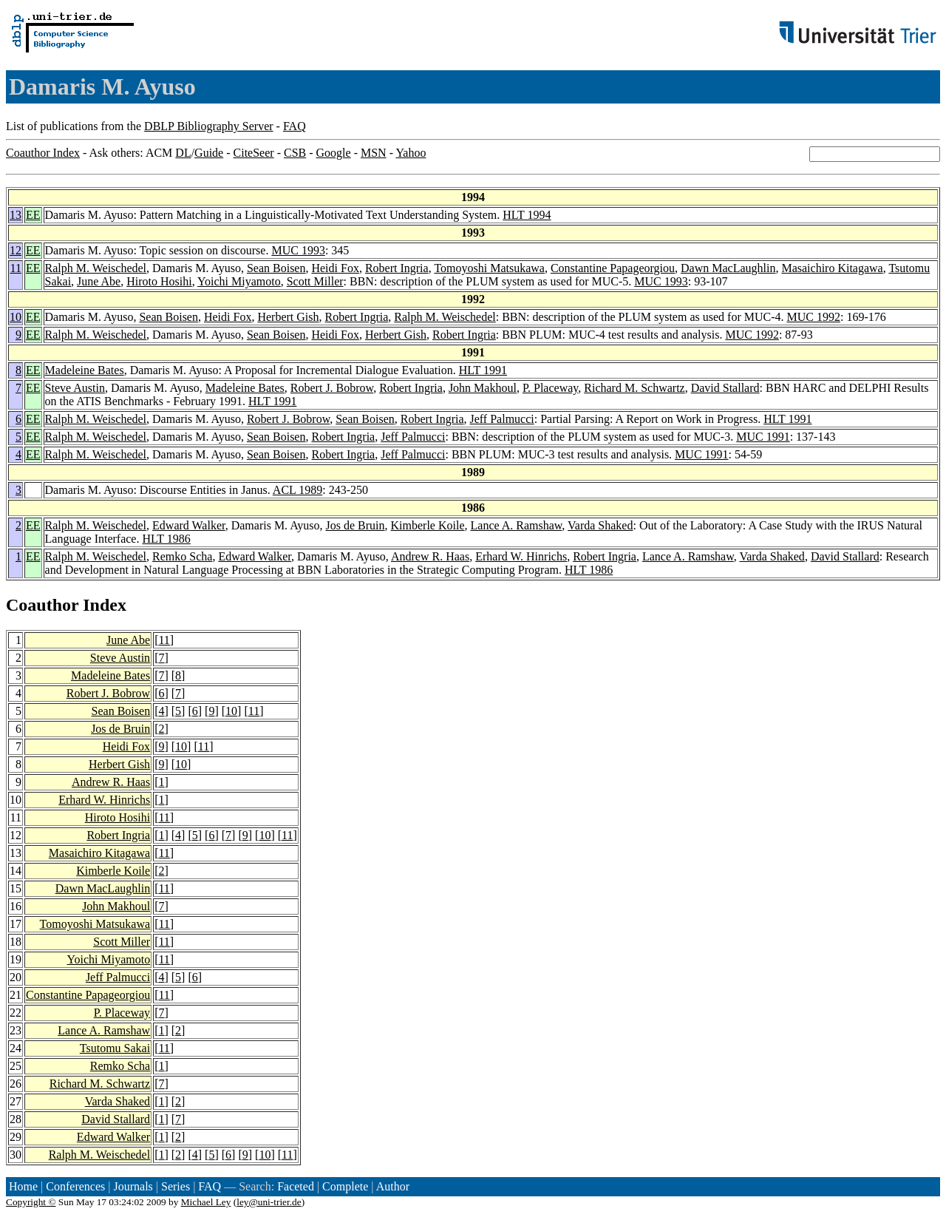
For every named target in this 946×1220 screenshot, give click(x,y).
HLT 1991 (483, 370)
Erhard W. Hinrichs (521, 556)
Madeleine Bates (84, 370)
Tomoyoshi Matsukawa (489, 268)
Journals (132, 1186)
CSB (295, 152)
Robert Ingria (397, 268)
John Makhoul (483, 388)
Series (175, 1186)
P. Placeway (550, 388)
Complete (345, 1186)
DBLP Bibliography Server (208, 126)
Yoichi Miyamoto (239, 281)
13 (15, 215)
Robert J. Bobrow (331, 388)
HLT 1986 (166, 538)
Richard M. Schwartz (634, 388)
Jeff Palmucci (502, 419)
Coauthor (42, 604)
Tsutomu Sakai (115, 1048)
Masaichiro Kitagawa (831, 268)
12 (15, 250)
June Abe (98, 281)
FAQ (294, 126)
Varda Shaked (600, 525)
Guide (208, 152)
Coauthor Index (43, 152)
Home (23, 1186)
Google (333, 152)
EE (33, 215)
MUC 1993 (297, 250)
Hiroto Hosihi (158, 281)
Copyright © (31, 1201)
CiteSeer (254, 152)
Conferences (75, 1186)
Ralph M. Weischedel (96, 268)
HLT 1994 (527, 215)
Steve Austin (75, 388)
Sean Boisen (276, 268)
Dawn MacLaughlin (728, 268)
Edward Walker (188, 525)
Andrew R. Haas (430, 556)
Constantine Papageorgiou (613, 268)
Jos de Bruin (355, 525)
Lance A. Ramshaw (516, 525)
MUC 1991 (762, 436)
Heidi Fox (334, 268)
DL (183, 152)
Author (392, 1186)
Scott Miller (315, 281)
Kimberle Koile (428, 525)
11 (15, 268)
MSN (374, 152)
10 (15, 317)
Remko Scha (182, 556)
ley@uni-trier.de (268, 1201)
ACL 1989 (297, 490)
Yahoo (410, 152)
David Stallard (725, 388)
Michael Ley (206, 1201)
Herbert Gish (288, 317)
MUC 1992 (813, 317)
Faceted (295, 1186)
